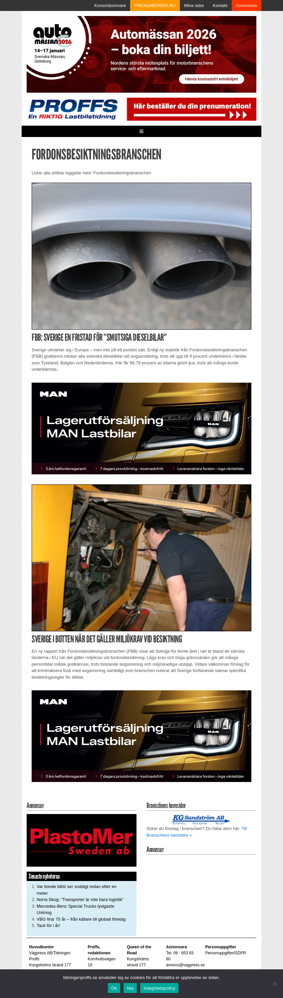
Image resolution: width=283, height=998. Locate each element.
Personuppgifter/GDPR (225, 953)
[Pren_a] (190, 108)
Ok (114, 988)
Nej (130, 988)
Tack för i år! (48, 925)
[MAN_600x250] (141, 427)
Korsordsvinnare (110, 5)
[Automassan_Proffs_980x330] (141, 53)
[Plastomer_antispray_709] (82, 840)
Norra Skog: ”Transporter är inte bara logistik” (80, 899)
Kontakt (220, 5)
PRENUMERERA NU (155, 5)
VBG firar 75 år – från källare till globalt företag (81, 919)
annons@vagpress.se (185, 965)
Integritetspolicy (159, 988)
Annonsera (246, 5)
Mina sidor (194, 5)
